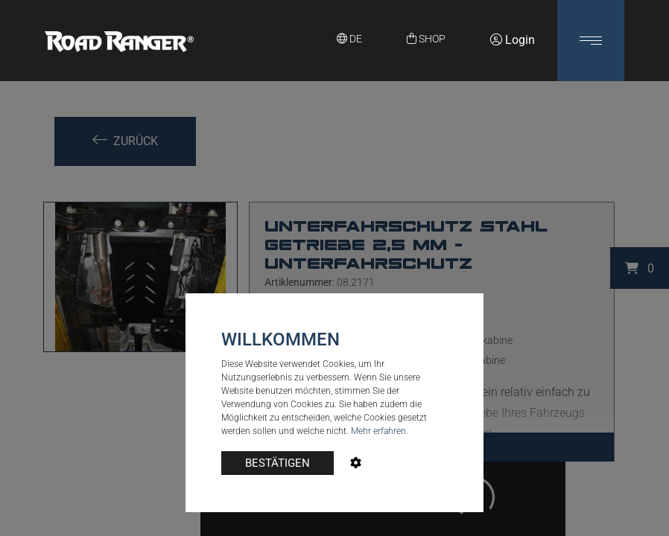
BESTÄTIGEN (277, 463)
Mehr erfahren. (379, 431)
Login (512, 40)
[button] (590, 40)
